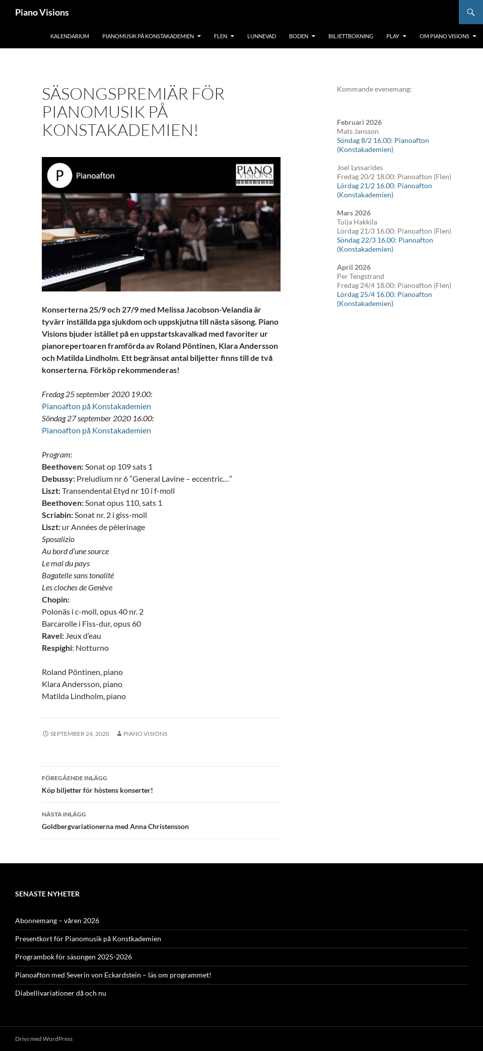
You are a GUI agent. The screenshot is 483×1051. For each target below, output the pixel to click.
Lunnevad (261, 36)
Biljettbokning (350, 36)
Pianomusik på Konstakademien (148, 36)
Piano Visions (42, 12)
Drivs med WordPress (44, 1038)
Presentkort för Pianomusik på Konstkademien (88, 938)
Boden (298, 36)
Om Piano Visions (444, 36)
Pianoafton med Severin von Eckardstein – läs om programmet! (113, 974)
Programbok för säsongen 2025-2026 (73, 956)
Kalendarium (69, 36)
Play (392, 36)
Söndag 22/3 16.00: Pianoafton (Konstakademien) (385, 244)
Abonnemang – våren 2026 (57, 920)
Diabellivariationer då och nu (60, 993)
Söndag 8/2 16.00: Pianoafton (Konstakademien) (383, 145)
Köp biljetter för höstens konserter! (161, 783)
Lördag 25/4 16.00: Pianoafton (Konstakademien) (384, 299)
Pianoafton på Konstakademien (96, 406)
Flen (220, 36)
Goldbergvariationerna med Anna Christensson (161, 819)
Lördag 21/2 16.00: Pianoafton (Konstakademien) (384, 190)
